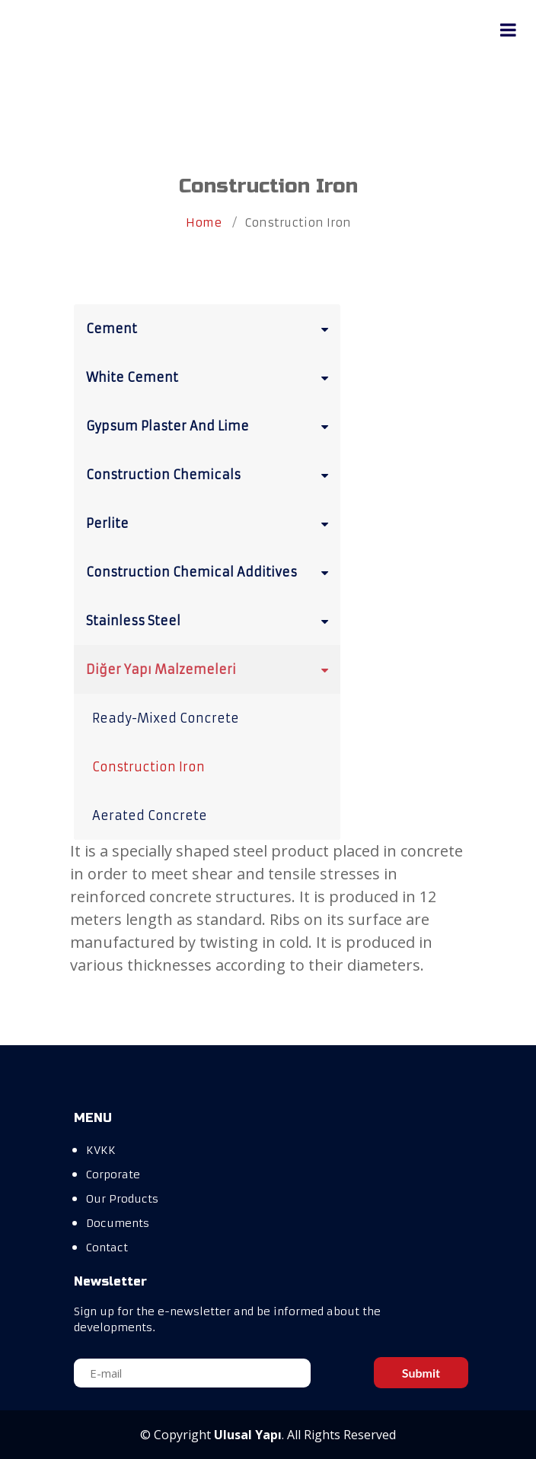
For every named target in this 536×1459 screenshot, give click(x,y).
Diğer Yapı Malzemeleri (210, 668)
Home (204, 222)
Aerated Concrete (149, 815)
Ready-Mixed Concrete (165, 718)
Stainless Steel (210, 620)
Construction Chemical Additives (210, 571)
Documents (117, 1223)
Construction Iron (148, 766)
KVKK (101, 1150)
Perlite (210, 522)
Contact (107, 1247)
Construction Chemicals (210, 474)
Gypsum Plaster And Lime (210, 425)
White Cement (210, 376)
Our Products (122, 1199)
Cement (210, 327)
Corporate (113, 1174)
